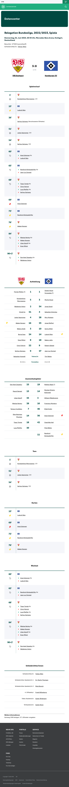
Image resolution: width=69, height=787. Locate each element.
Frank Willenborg (41, 692)
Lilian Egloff (24, 243)
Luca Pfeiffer (24, 189)
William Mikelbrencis (51, 398)
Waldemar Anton (25, 260)
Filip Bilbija (48, 428)
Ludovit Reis (21, 110)
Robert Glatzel (49, 345)
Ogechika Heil (49, 422)
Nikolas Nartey (25, 237)
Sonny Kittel (49, 329)
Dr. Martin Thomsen (41, 680)
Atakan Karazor (22, 226)
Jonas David (48, 306)
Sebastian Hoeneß (19, 356)
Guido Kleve (39, 705)
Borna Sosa (21, 334)
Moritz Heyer (49, 300)
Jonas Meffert (49, 323)
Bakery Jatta (49, 340)
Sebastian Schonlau (51, 312)
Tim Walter (48, 356)
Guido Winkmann (41, 698)
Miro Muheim (49, 317)
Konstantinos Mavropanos (25, 99)
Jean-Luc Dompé (25, 172)
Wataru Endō (21, 329)
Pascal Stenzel (17, 391)
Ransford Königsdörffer (28, 169)
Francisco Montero (50, 403)
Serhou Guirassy (22, 121)
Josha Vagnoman (22, 133)
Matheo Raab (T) (49, 384)
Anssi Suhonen (25, 155)
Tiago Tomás (24, 184)
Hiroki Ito (22, 312)
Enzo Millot (24, 246)
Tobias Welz (22, 47)
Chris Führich (24, 186)
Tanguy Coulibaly (16, 409)
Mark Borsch (39, 686)
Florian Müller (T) (19, 292)
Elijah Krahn (48, 409)
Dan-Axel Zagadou (26, 257)
